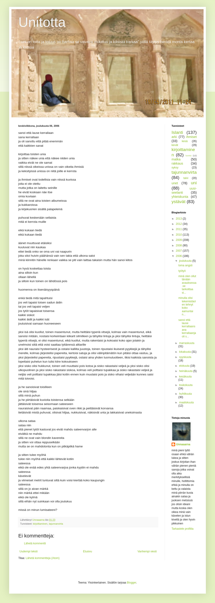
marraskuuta (186, 343)
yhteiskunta (180, 196)
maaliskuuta (186, 402)
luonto (188, 155)
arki (174, 137)
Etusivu (87, 551)
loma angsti (185, 265)
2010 (179, 234)
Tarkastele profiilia (183, 528)
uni (194, 182)
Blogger (131, 582)
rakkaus (177, 163)
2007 (179, 250)
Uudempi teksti (28, 551)
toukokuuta (186, 385)
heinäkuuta (186, 371)
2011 (179, 229)
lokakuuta (185, 351)
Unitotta (42, 22)
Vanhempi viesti (147, 551)
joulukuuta (185, 260)
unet (175, 183)
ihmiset (191, 137)
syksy (175, 167)
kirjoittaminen (40, 523)
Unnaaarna (183, 444)
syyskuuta (185, 357)
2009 (179, 240)
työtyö (182, 271)
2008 (179, 245)
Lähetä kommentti (35, 543)
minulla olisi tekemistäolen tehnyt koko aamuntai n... (187, 306)
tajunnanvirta (56, 523)
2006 (179, 256)
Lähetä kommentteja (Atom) (42, 558)
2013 (179, 218)
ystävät (178, 201)
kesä (185, 141)
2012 (179, 224)
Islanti (177, 132)
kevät (175, 145)
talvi (185, 178)
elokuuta (184, 365)
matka (176, 159)
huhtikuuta (185, 393)
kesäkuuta (185, 376)
